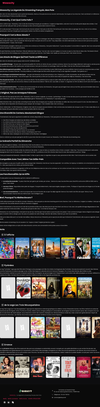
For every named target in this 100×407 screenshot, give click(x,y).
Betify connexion (13, 399)
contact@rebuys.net (60, 397)
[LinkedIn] (8, 402)
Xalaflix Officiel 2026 (34, 399)
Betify (5, 399)
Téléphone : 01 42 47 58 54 (61, 394)
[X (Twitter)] (12, 402)
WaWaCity (12, 395)
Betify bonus (23, 399)
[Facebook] (4, 402)
